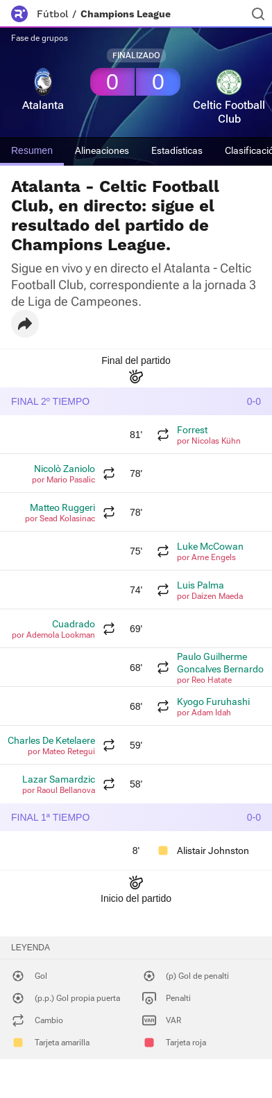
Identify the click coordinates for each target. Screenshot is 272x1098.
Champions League (125, 13)
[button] (25, 324)
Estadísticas (177, 150)
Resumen (32, 150)
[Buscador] (258, 14)
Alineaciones (102, 150)
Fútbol (52, 13)
